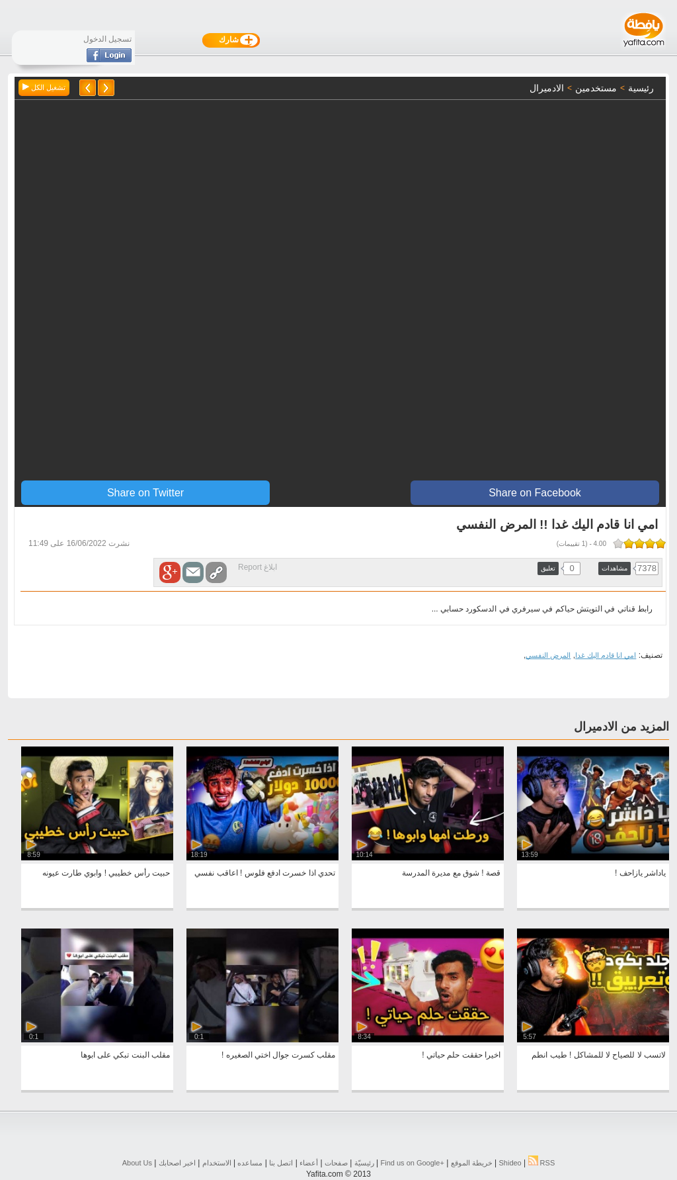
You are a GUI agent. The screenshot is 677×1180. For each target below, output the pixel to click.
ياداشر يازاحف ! (640, 873)
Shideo (509, 1163)
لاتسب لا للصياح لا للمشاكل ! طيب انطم (599, 1055)
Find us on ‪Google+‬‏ (412, 1163)
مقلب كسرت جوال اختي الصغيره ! (278, 1055)
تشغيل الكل (43, 87)
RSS (541, 1163)
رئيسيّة (364, 1163)
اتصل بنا (281, 1163)
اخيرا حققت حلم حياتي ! (461, 1055)
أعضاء (308, 1163)
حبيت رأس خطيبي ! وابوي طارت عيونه (106, 873)
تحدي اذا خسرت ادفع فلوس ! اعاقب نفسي (264, 873)
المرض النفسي (548, 655)
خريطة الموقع (472, 1163)
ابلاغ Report (257, 567)
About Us (137, 1163)
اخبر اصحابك (177, 1163)
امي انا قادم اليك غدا (605, 655)
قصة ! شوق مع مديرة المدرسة (451, 873)
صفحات (336, 1163)
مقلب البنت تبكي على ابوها (125, 1055)
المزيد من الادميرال (621, 726)
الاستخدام (216, 1163)
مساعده (249, 1163)
